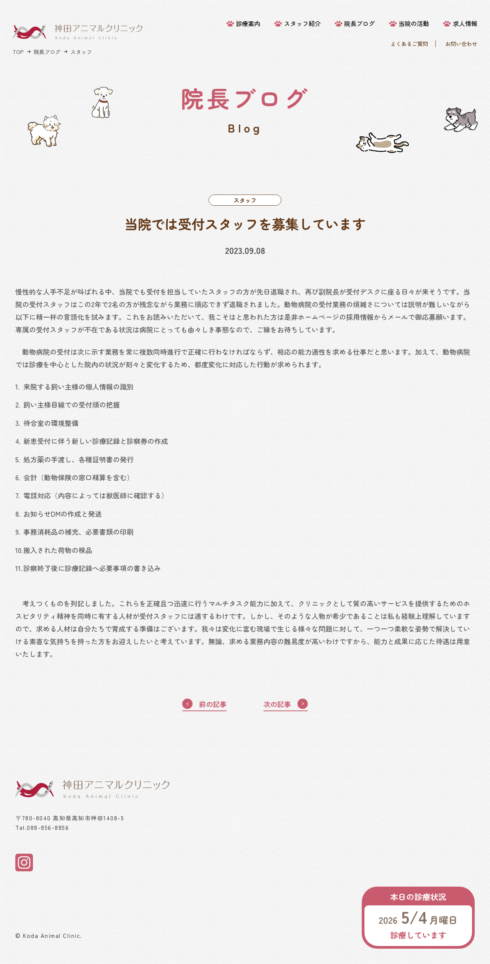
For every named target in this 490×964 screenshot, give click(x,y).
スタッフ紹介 (302, 23)
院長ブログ (359, 23)
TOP (18, 52)
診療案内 (248, 23)
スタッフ (81, 52)
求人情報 (465, 23)
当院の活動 (414, 23)
